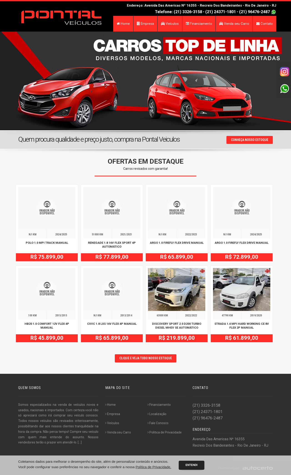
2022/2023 (191, 234)
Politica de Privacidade (165, 432)
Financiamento (199, 24)
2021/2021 (126, 234)
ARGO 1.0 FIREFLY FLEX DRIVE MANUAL (177, 242)
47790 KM (227, 315)
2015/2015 (61, 315)
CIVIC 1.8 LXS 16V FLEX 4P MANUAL (112, 323)
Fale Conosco (158, 423)
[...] (80, 442)
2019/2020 (256, 315)
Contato (264, 24)
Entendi (192, 465)
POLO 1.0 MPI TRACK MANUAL (47, 242)
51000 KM (97, 234)
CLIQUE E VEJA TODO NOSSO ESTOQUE (145, 358)
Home (123, 24)
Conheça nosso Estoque (249, 140)
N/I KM (32, 234)
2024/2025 (61, 234)
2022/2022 (191, 315)
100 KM (32, 315)
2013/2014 (126, 315)
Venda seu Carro (234, 24)
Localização (157, 414)
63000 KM (162, 315)
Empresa (145, 24)
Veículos (170, 24)
